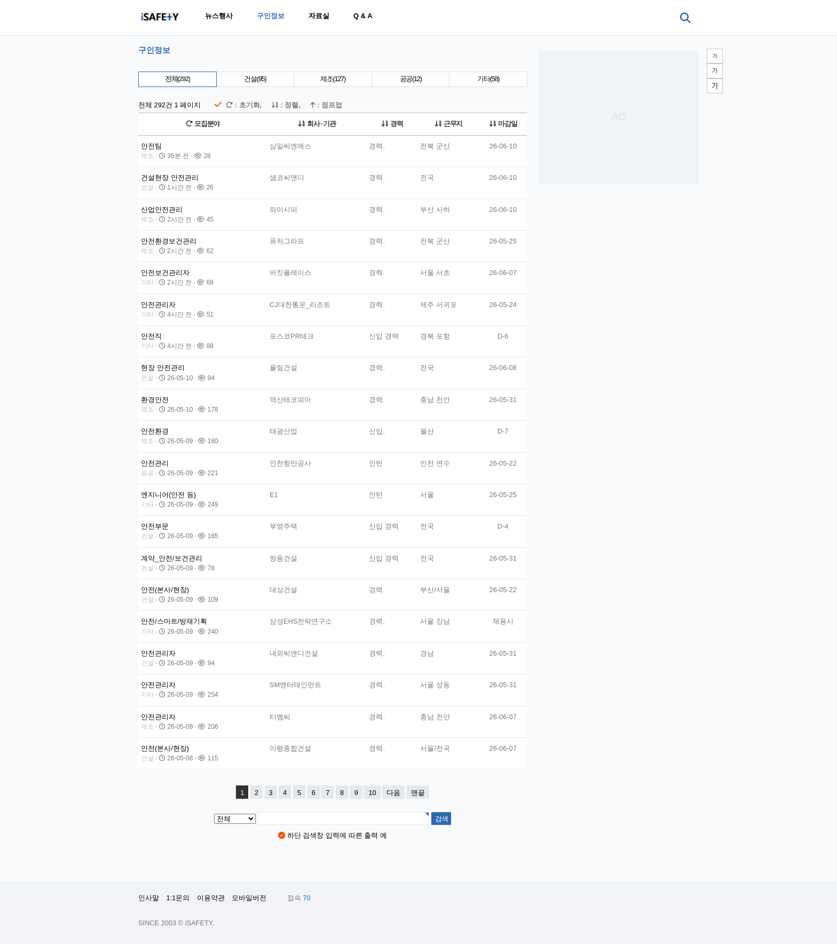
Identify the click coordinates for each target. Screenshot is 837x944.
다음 (393, 793)
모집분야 (202, 124)
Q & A (363, 16)
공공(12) (411, 79)
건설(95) (255, 79)
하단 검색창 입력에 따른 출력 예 (332, 835)
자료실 (319, 16)
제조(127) (332, 79)
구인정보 (271, 16)
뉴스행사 (219, 16)
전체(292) (177, 79)
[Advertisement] (619, 117)
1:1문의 (178, 898)
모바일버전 (249, 898)
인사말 (148, 898)
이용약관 (211, 898)
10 (372, 793)
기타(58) (488, 79)
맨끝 (418, 793)
